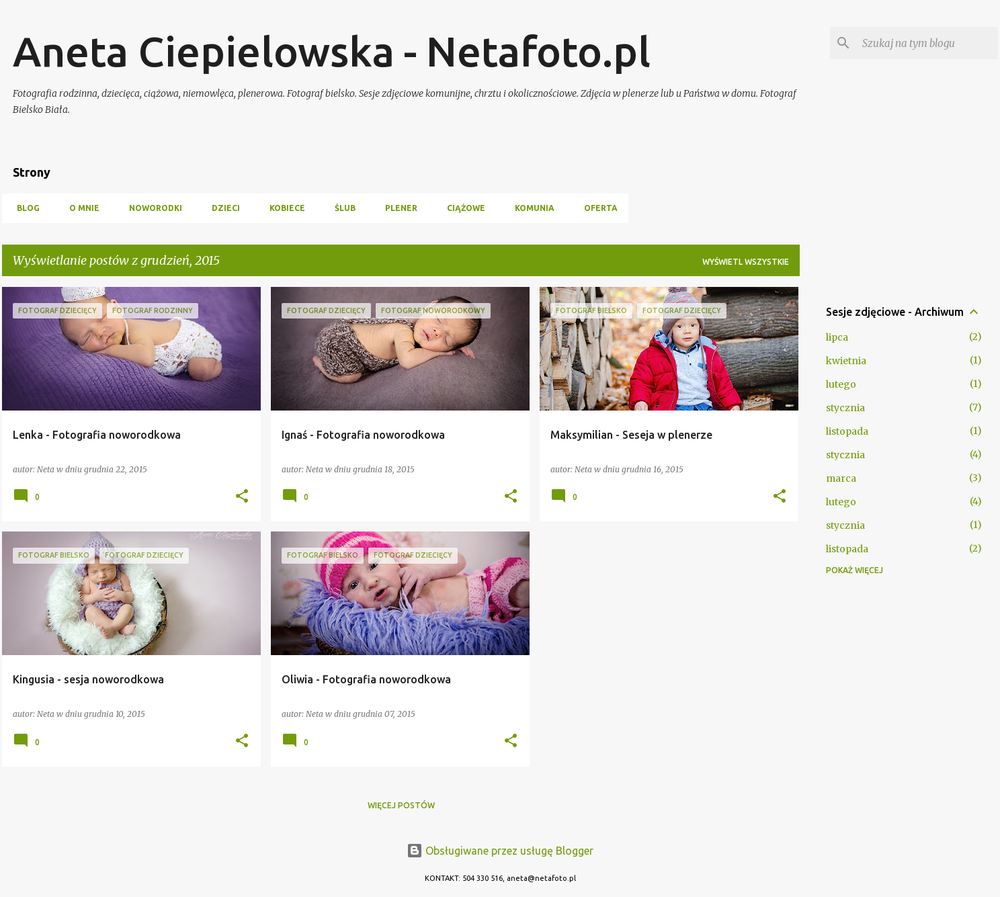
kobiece (283, 208)
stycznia (845, 408)
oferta (597, 208)
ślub (341, 208)
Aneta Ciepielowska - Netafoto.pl (332, 51)
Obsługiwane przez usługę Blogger (500, 851)
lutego (841, 384)
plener (397, 208)
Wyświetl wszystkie (745, 261)
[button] (242, 497)
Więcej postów (401, 805)
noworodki (151, 208)
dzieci (222, 208)
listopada (847, 431)
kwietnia (846, 361)
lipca (837, 337)
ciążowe (462, 208)
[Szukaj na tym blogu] (927, 43)
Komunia (530, 208)
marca (841, 478)
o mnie (80, 208)
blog (24, 208)
